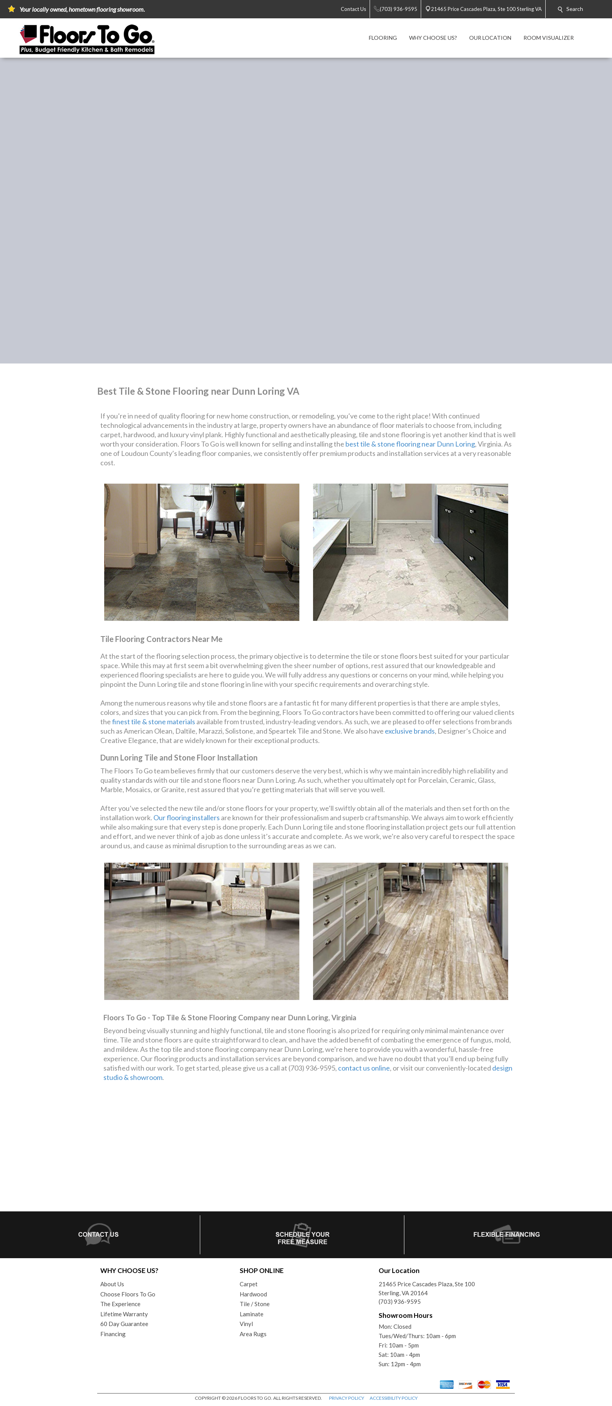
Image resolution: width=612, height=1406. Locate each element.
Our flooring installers (186, 817)
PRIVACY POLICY (346, 1398)
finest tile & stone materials (153, 721)
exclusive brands (410, 731)
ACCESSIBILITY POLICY (394, 1398)
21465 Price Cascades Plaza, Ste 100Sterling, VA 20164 (427, 1288)
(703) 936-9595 (400, 1301)
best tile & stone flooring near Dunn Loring (410, 444)
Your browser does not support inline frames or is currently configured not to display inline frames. (306, 1149)
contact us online (364, 1068)
